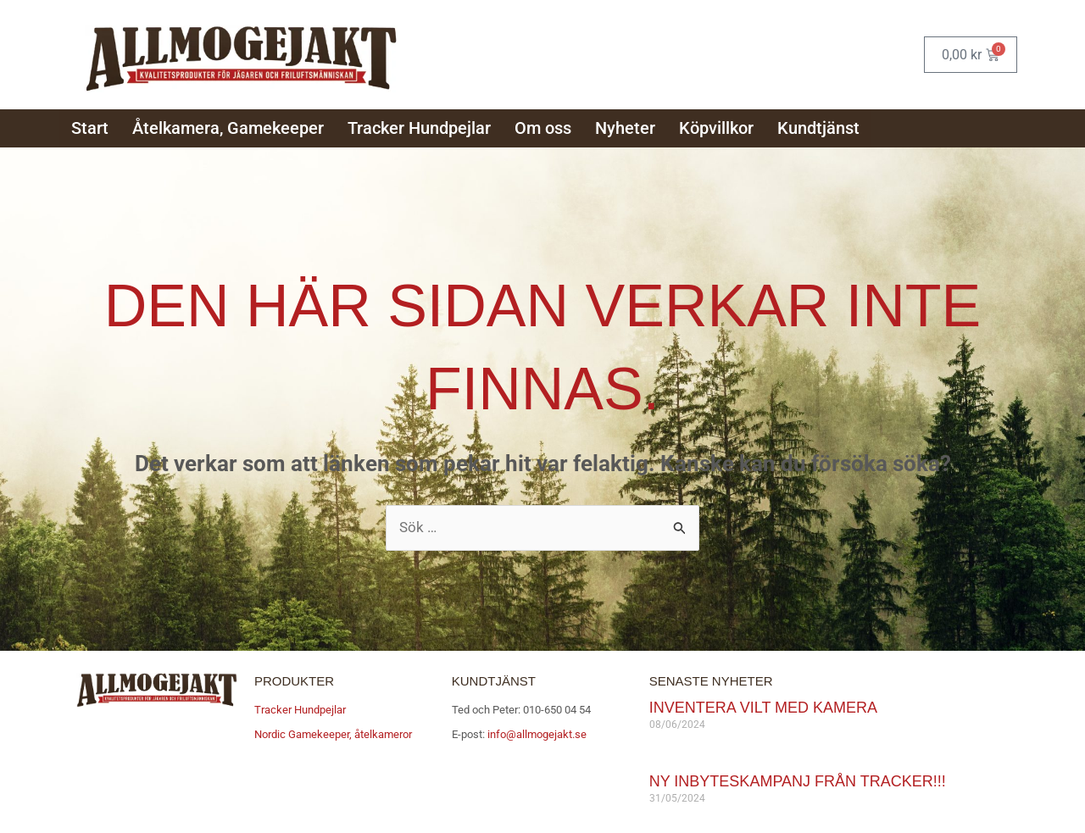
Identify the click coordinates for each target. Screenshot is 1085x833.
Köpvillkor (716, 128)
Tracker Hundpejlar (419, 128)
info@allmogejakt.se (536, 734)
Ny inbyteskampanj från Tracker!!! (797, 781)
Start (89, 128)
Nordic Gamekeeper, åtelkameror (333, 734)
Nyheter (625, 128)
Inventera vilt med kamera (763, 707)
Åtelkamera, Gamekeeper (228, 128)
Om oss (543, 128)
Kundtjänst (818, 128)
